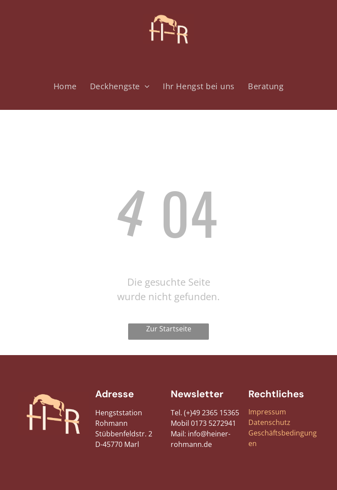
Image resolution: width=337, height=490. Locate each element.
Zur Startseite (168, 329)
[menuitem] (65, 86)
